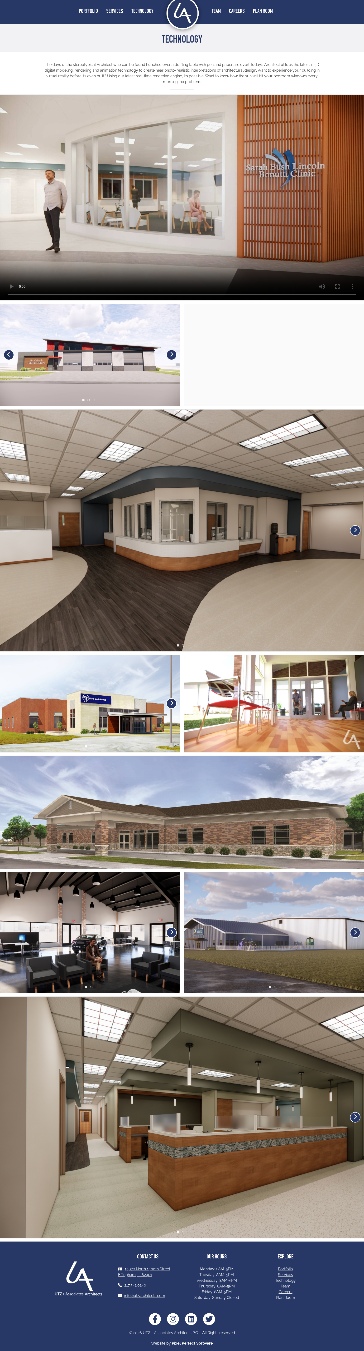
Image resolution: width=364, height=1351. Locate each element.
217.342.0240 (135, 1285)
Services (114, 12)
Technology (142, 12)
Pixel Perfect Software (192, 1343)
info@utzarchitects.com (144, 1295)
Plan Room (263, 12)
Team (216, 12)
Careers (237, 12)
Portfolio (88, 12)
